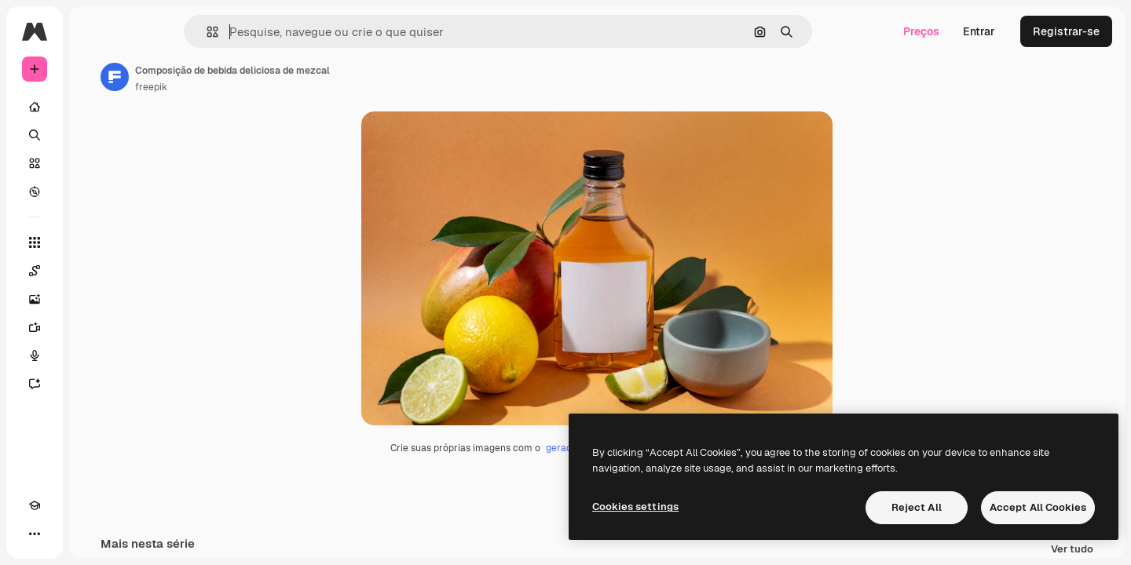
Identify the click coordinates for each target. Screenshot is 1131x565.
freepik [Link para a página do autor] (270, 87)
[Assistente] (94, 383)
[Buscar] (94, 135)
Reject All (916, 507)
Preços (921, 31)
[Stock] (94, 163)
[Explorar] (94, 191)
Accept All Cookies (1038, 507)
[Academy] (34, 533)
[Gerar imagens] (94, 299)
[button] (265, 32)
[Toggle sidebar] (154, 31)
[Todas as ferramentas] (94, 242)
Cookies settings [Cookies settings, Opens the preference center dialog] (635, 506)
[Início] (94, 106)
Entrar (979, 31)
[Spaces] (94, 270)
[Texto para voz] (94, 355)
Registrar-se (1066, 31)
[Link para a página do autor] (234, 77)
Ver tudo (1072, 550)
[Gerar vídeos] (94, 327)
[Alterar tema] (62, 533)
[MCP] (91, 533)
